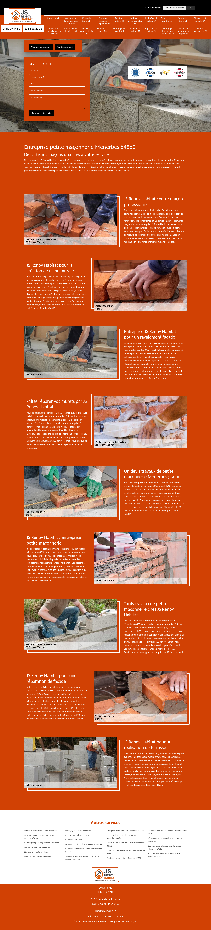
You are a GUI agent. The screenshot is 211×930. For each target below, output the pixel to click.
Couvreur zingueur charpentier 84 (103, 21)
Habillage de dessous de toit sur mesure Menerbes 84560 (123, 837)
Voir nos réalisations (40, 47)
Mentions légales (130, 921)
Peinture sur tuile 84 (103, 29)
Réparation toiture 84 (87, 19)
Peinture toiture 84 (119, 19)
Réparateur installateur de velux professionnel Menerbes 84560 (167, 840)
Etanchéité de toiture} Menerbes (37, 852)
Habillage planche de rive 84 (87, 31)
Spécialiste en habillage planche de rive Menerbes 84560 (164, 855)
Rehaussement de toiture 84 (71, 29)
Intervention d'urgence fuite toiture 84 (70, 21)
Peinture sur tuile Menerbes (77, 835)
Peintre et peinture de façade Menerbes (40, 830)
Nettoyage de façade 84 (119, 29)
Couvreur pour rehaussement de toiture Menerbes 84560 (164, 847)
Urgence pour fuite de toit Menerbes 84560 (83, 844)
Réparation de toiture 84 (151, 29)
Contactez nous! (65, 47)
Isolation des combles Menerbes (37, 856)
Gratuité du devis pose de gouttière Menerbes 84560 (126, 852)
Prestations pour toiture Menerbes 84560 (124, 858)
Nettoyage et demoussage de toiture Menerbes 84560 (39, 837)
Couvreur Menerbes (73, 839)
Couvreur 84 (53, 18)
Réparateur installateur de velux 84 (54, 31)
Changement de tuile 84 (200, 19)
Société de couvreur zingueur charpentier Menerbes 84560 (82, 858)
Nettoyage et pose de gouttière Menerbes (41, 843)
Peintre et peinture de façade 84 (183, 31)
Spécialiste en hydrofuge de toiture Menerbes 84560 (126, 844)
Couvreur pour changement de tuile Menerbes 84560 (167, 832)
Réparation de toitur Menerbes (37, 847)
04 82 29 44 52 (11, 28)
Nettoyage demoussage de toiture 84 (167, 31)
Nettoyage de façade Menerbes (78, 830)
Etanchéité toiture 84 (135, 29)
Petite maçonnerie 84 (200, 29)
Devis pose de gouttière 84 (167, 19)
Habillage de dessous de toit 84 (135, 21)
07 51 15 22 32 (33, 28)
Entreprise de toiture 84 (183, 19)
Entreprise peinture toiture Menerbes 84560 (125, 830)
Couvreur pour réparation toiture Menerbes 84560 (83, 850)
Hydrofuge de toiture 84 (151, 19)
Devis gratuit (114, 921)
